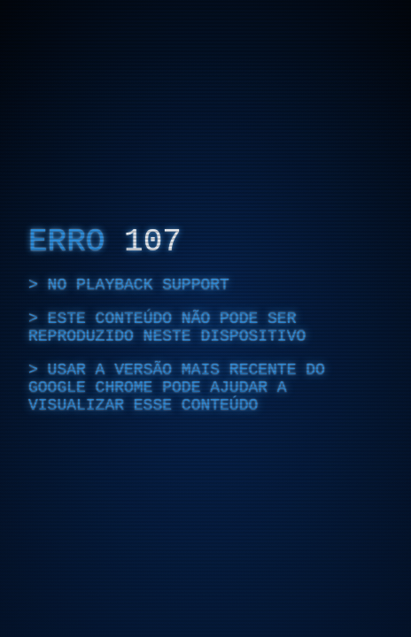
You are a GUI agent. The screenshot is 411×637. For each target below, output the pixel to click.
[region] (205, 318)
